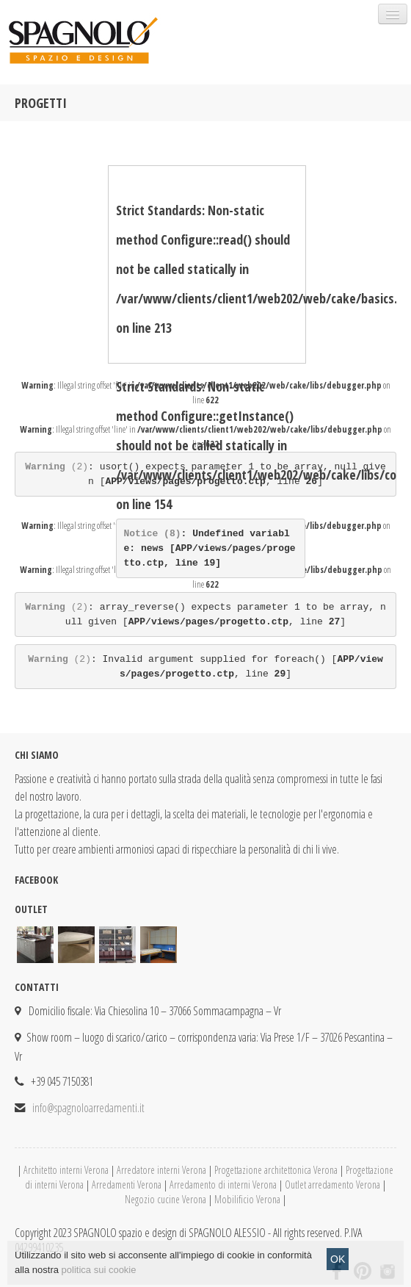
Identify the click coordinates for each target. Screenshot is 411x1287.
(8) (152, 533)
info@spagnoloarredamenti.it (88, 1108)
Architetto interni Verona (66, 1170)
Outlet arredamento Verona (332, 1185)
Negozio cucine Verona (165, 1199)
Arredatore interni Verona (161, 1170)
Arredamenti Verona (126, 1185)
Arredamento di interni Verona (223, 1185)
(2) (56, 466)
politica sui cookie (99, 1278)
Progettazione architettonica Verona (276, 1170)
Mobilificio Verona (247, 1199)
